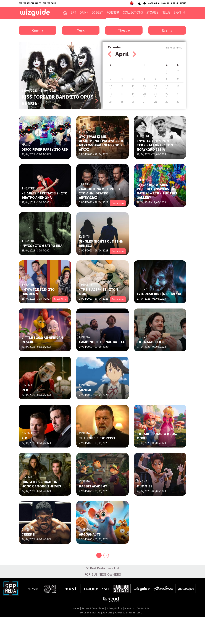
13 (144, 86)
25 (121, 101)
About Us (129, 608)
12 (133, 86)
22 (166, 94)
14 (155, 86)
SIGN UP (174, 3)
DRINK (84, 12)
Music (81, 30)
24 (110, 101)
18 (121, 94)
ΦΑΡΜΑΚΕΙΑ (153, 3)
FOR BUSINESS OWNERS (102, 574)
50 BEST (97, 12)
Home (76, 608)
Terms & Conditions (93, 608)
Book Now (118, 203)
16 (178, 86)
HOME (183, 3)
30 (178, 101)
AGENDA (112, 12)
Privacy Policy (114, 608)
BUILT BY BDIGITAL (90, 612)
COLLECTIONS (133, 12)
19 (133, 94)
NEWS (166, 12)
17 (110, 94)
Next (134, 54)
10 (110, 86)
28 (155, 101)
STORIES (152, 12)
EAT (73, 12)
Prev (109, 54)
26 (133, 101)
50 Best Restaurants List (102, 568)
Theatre (124, 30)
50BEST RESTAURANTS (30, 3)
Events (167, 30)
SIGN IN (165, 3)
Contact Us (143, 608)
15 (166, 86)
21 (155, 94)
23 (178, 94)
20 (144, 94)
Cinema (37, 30)
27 (144, 101)
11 (121, 86)
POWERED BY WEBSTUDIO (128, 612)
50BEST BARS (49, 3)
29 (166, 101)
